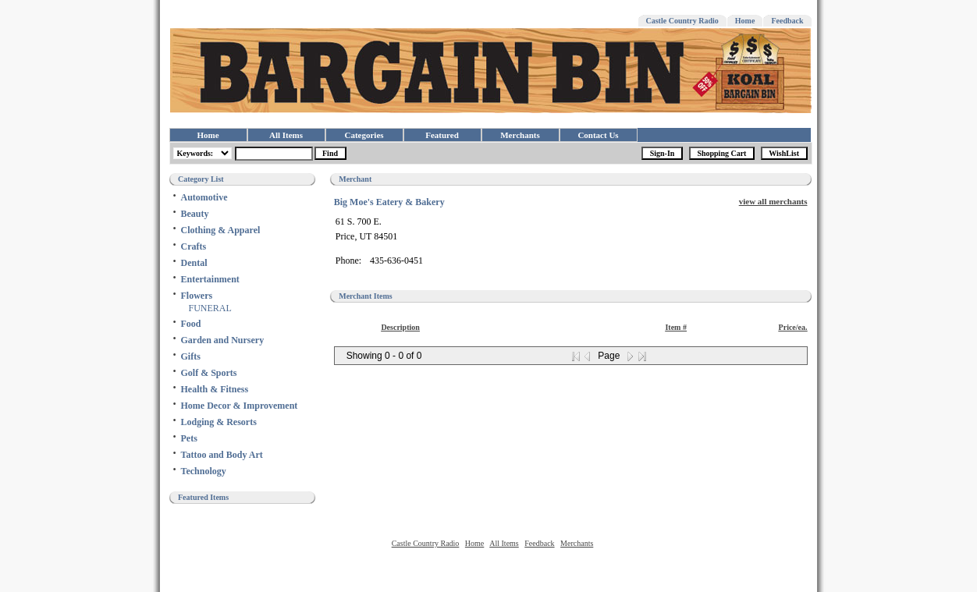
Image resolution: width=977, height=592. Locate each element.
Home (745, 20)
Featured (442, 135)
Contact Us (597, 135)
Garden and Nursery (223, 340)
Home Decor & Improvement (239, 405)
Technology (203, 471)
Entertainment (210, 279)
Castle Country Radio (682, 20)
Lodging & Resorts (219, 422)
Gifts (191, 356)
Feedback (787, 20)
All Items (286, 135)
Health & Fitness (215, 389)
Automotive (204, 197)
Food (191, 323)
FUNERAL (210, 308)
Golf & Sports (209, 372)
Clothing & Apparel (221, 230)
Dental (194, 262)
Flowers (197, 295)
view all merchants (773, 201)
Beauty (195, 213)
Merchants (520, 135)
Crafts (194, 246)
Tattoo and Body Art (222, 454)
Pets (189, 438)
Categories (363, 135)
